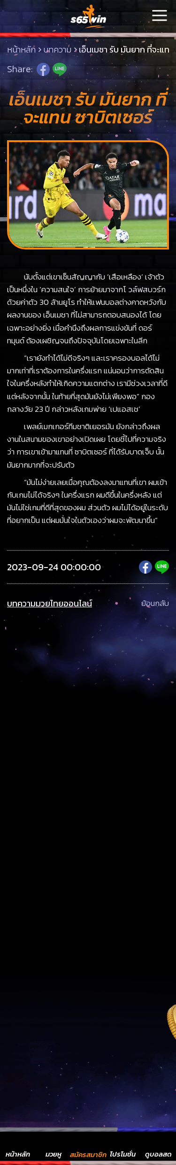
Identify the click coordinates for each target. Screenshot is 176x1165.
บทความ (57, 49)
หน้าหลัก (21, 49)
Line (60, 69)
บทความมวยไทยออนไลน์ (49, 603)
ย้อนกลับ (155, 603)
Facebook (43, 69)
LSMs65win (88, 16)
